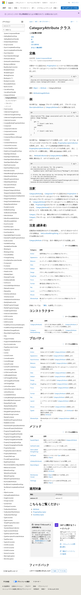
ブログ (27, 586)
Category (32, 214)
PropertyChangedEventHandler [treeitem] (13, 439)
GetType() (33, 455)
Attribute (43, 88)
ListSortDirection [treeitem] (9, 392)
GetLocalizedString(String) (49, 233)
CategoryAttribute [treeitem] (11, 98)
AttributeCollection (40, 155)
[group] (54, 125)
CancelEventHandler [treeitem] (10, 92)
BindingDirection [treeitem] (9, 75)
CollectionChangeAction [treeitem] (11, 112)
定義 (32, 37)
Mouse (32, 295)
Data (31, 265)
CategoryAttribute (52, 107)
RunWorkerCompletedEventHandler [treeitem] (14, 488)
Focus (32, 280)
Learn (31, 22)
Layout (32, 291)
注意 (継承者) (35, 44)
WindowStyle (34, 298)
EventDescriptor (38, 515)
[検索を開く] (69, 2)
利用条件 (36, 589)
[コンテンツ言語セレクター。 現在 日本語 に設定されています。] (6, 581)
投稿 (34, 586)
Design (32, 272)
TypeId (32, 410)
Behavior (32, 261)
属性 (45, 305)
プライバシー (42, 586)
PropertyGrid (51, 66)
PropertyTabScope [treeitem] (9, 456)
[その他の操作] (77, 21)
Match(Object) (34, 465)
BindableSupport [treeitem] (9, 73)
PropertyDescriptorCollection (68, 143)
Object (35, 88)
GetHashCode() (34, 446)
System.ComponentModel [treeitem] (12, 33)
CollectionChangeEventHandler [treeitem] (13, 117)
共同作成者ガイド (41, 541)
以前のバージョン (17, 586)
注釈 (32, 42)
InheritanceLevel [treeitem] (9, 297)
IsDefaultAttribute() (36, 461)
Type (59, 455)
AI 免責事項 (6, 586)
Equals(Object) (34, 440)
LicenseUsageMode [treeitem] (10, 369)
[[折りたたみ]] (22, 21)
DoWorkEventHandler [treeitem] (10, 213)
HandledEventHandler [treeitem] (10, 246)
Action (32, 254)
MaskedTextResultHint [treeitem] (10, 406)
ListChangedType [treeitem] (9, 383)
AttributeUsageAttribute (41, 93)
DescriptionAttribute (36, 107)
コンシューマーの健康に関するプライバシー (16, 589)
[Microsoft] (3, 2)
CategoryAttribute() (36, 324)
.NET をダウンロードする (70, 8)
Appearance (33, 257)
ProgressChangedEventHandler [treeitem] (13, 434)
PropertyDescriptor (39, 512)
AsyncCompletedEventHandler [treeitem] (13, 50)
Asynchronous (34, 359)
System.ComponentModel (44, 58)
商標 (42, 589)
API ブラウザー (44, 22)
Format (32, 283)
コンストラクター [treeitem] (10, 101)
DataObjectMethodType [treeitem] (11, 162)
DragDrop (33, 276)
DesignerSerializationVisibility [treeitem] (12, 193)
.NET (36, 22)
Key (31, 287)
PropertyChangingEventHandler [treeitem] (13, 445)
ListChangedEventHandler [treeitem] (11, 381)
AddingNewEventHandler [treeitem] (11, 39)
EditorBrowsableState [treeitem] (10, 221)
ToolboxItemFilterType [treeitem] (10, 515)
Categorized (49, 194)
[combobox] (13, 25)
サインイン (75, 2)
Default (32, 268)
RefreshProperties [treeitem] (9, 476)
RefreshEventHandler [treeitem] (10, 473)
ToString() (33, 481)
